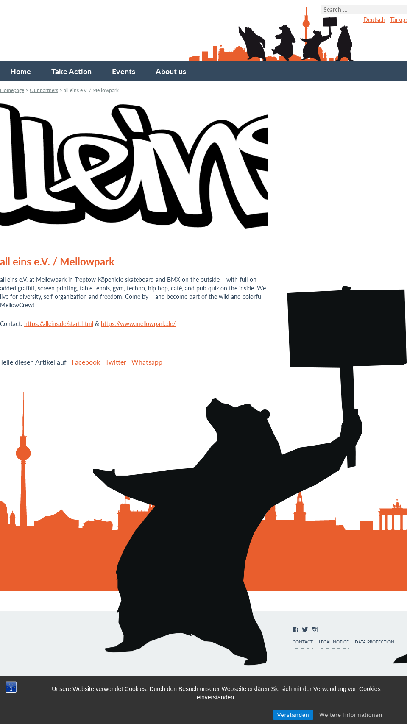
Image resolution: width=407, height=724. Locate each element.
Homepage (12, 90)
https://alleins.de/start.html (58, 323)
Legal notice (334, 642)
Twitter (115, 362)
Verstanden (293, 715)
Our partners (44, 90)
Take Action (71, 71)
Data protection (374, 642)
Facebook (86, 362)
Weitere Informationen (350, 715)
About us (171, 71)
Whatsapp (146, 362)
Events (123, 71)
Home (20, 71)
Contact (303, 642)
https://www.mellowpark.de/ (138, 323)
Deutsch (374, 19)
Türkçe (398, 19)
